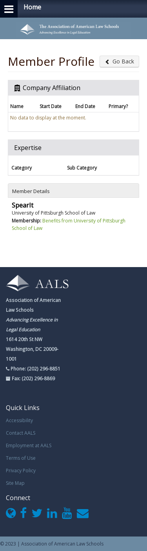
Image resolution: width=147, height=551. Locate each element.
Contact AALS (20, 433)
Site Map (15, 483)
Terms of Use (21, 458)
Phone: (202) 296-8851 (34, 368)
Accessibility (19, 420)
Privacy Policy (21, 470)
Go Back (119, 61)
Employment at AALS (28, 445)
